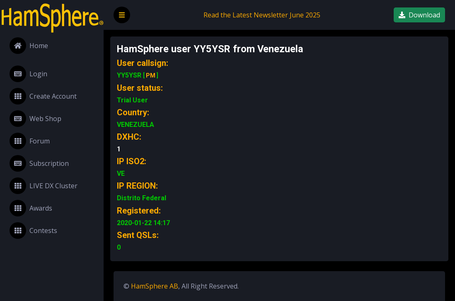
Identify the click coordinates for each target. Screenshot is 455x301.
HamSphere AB (154, 286)
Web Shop (35, 118)
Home (29, 45)
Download (419, 14)
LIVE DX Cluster (43, 185)
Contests (33, 230)
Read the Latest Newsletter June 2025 (261, 14)
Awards (31, 208)
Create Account (43, 96)
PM (150, 75)
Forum (30, 141)
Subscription (39, 163)
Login (28, 74)
